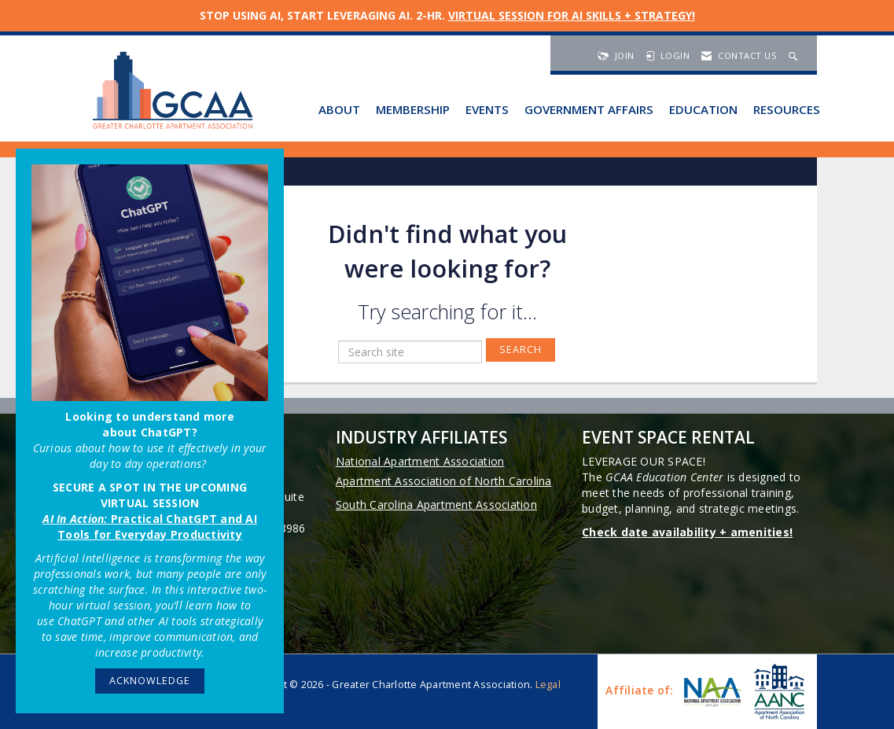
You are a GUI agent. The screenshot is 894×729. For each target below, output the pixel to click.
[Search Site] (795, 55)
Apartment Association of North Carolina (444, 480)
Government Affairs (588, 109)
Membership (413, 109)
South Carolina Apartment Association (436, 504)
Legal (548, 684)
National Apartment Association (420, 461)
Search (520, 349)
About (339, 109)
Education (703, 109)
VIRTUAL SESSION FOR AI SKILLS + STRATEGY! (571, 15)
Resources (786, 109)
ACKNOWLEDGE (149, 680)
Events (487, 109)
